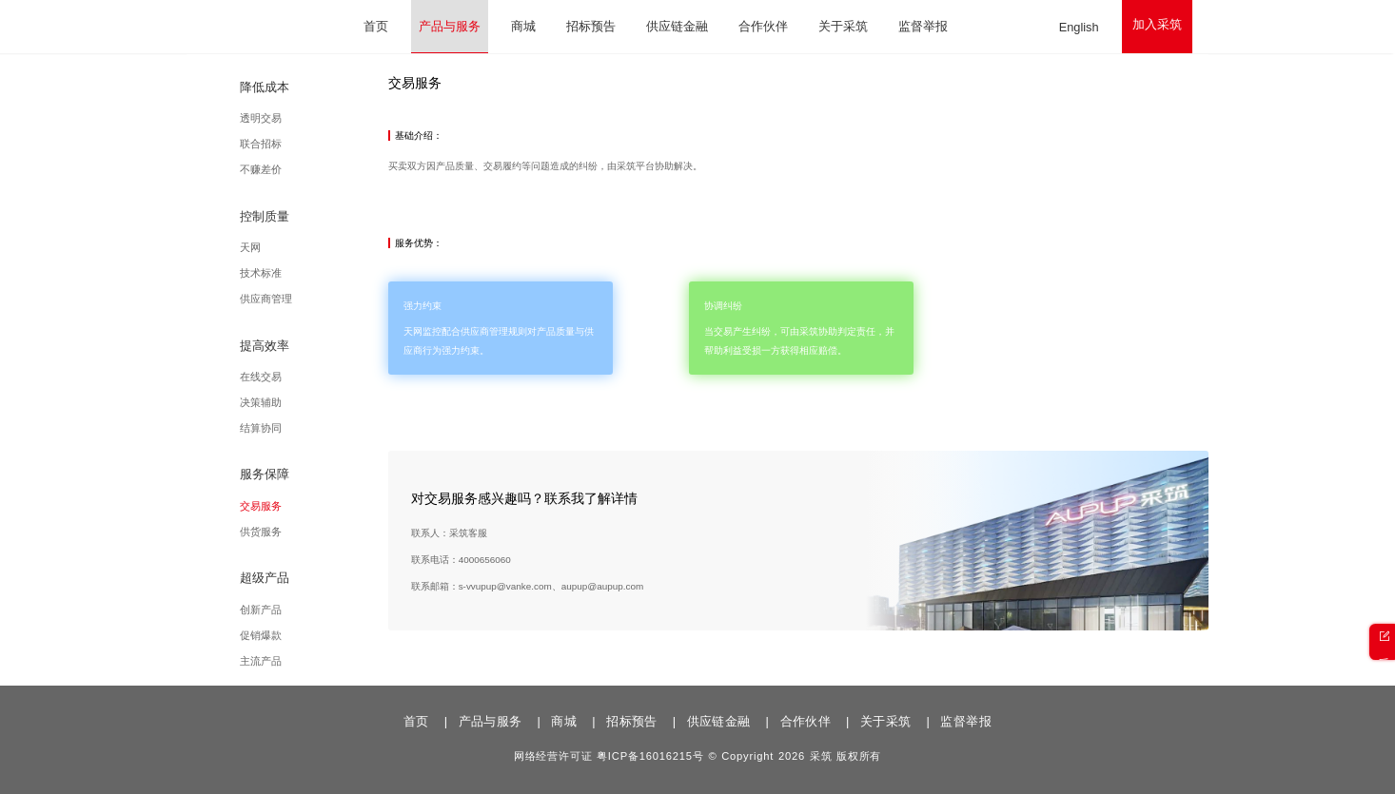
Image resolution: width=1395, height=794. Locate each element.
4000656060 (561, 581)
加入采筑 (1157, 24)
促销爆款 (315, 635)
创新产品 (315, 609)
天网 (304, 247)
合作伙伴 (763, 26)
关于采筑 (843, 26)
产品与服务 (450, 26)
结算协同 (315, 428)
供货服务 (315, 531)
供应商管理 (320, 299)
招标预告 (591, 26)
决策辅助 (315, 402)
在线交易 (315, 376)
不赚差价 (315, 170)
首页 (375, 26)
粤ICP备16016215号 (650, 757)
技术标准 (315, 273)
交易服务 (315, 506)
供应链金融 (677, 26)
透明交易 (315, 118)
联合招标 (315, 143)
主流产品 (315, 661)
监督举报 (923, 26)
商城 (523, 26)
